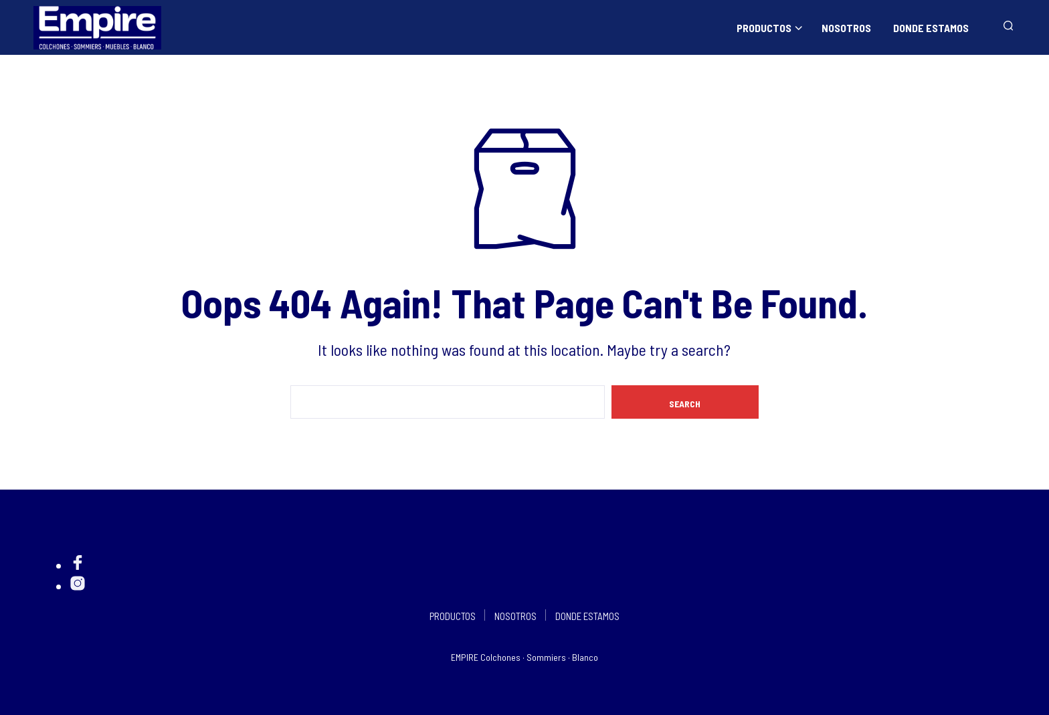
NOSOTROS (846, 27)
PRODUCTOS (764, 27)
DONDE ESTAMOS (931, 27)
